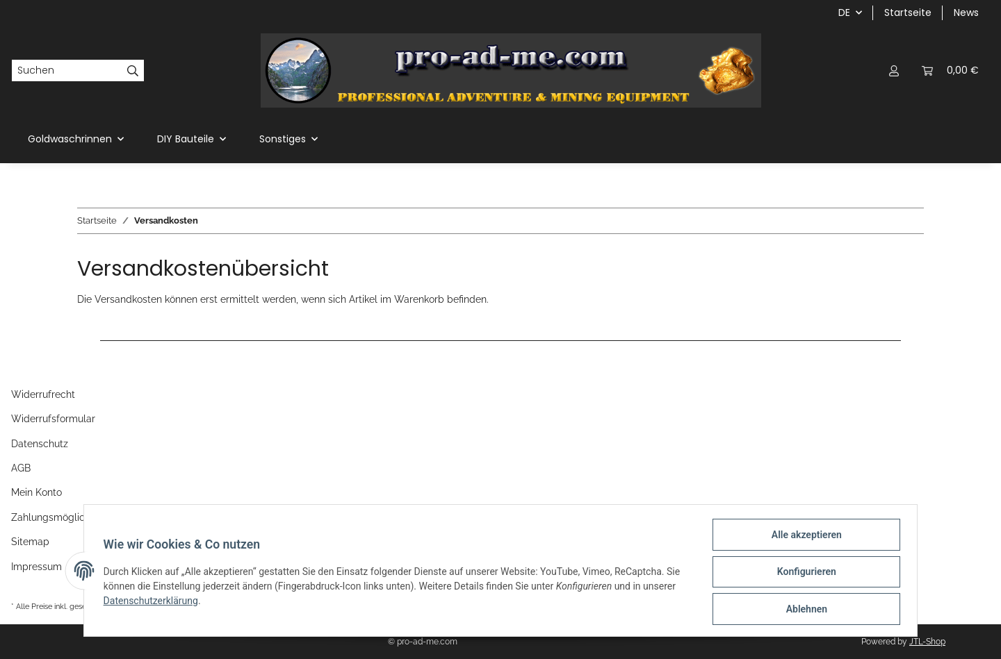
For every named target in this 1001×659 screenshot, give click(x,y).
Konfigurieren (803, 573)
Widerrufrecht (43, 394)
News (966, 12)
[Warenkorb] (950, 70)
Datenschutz (39, 443)
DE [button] (844, 12)
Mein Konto (36, 492)
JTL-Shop (927, 642)
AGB (21, 468)
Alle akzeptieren (803, 537)
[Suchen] (66, 71)
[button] (894, 70)
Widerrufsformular (53, 418)
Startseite (907, 12)
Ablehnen (803, 609)
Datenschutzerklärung (153, 602)
